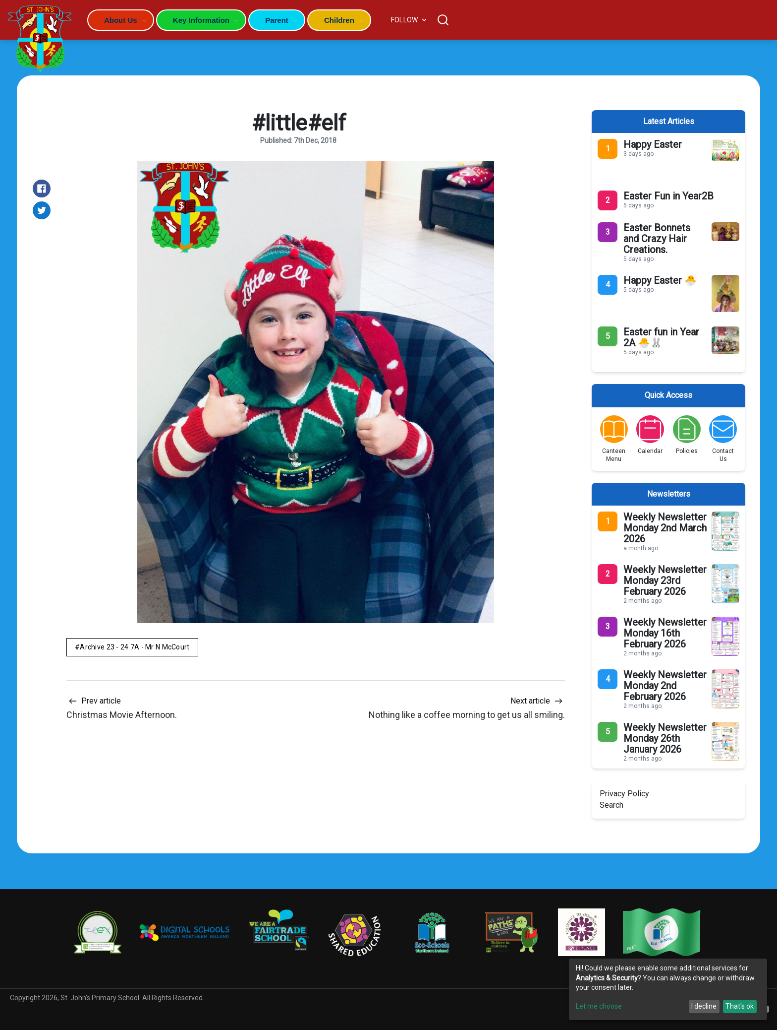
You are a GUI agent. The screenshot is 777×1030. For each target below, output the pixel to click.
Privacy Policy (624, 793)
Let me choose (599, 1006)
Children (339, 20)
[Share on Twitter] (42, 210)
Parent (276, 20)
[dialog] (668, 989)
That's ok (739, 1006)
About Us (120, 20)
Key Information (201, 20)
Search (611, 805)
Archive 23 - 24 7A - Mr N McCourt (134, 647)
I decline (704, 1006)
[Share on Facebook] (42, 188)
